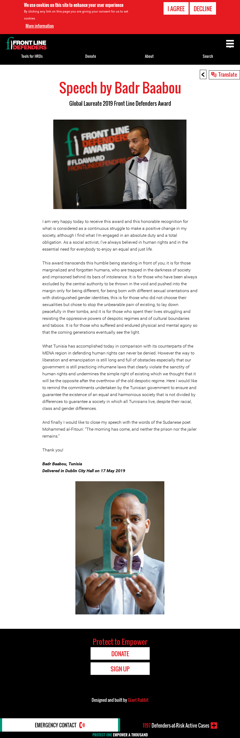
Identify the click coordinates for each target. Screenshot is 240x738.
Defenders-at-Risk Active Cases (176, 725)
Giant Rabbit (138, 700)
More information (40, 26)
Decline (203, 8)
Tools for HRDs (32, 56)
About (149, 56)
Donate (90, 56)
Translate (227, 74)
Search (208, 56)
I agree (176, 8)
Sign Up (120, 668)
